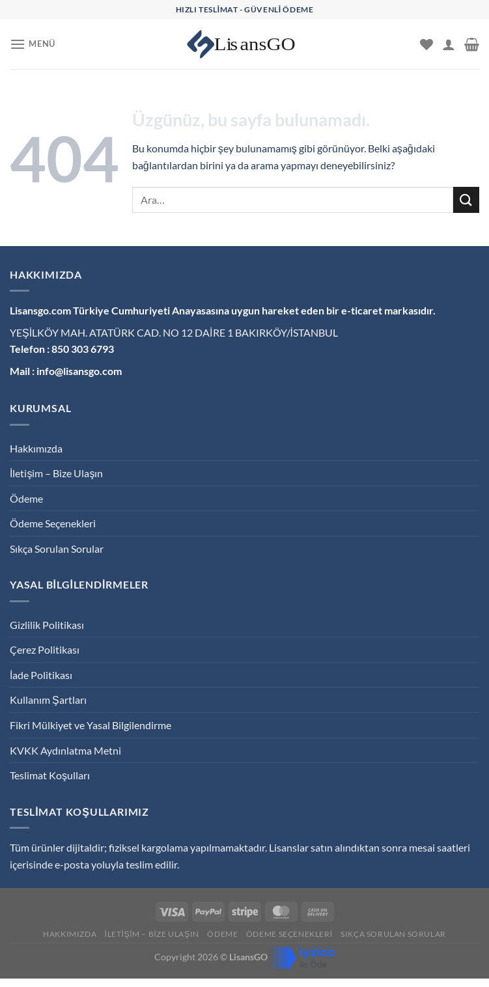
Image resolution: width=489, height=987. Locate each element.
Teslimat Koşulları (50, 775)
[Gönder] (466, 199)
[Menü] (32, 44)
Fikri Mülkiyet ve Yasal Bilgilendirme (90, 725)
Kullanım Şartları (48, 699)
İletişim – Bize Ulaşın (56, 473)
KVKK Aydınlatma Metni (65, 750)
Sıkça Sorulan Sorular (57, 548)
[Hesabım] (448, 44)
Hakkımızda (36, 448)
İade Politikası (41, 675)
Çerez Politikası (44, 649)
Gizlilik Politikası (47, 625)
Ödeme (26, 498)
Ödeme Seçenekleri (53, 523)
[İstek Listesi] (426, 44)
